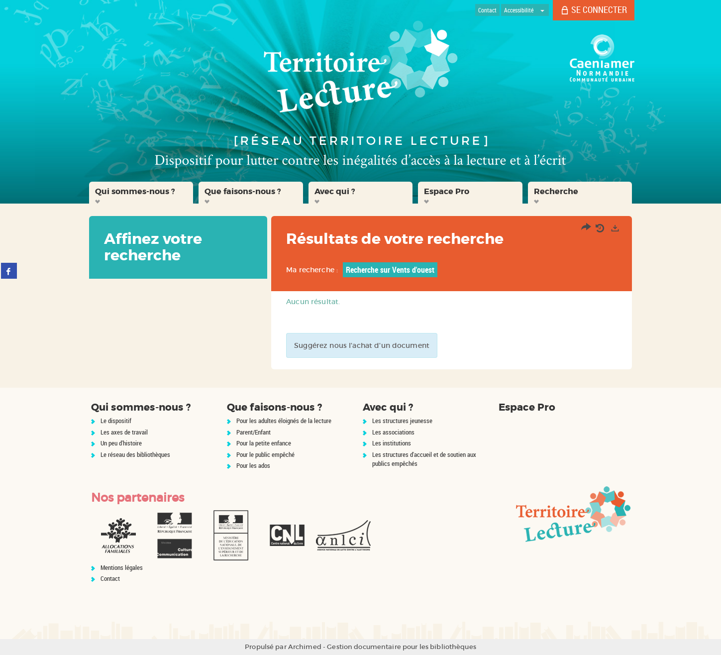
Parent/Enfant (253, 432)
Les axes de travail (124, 432)
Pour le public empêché (265, 454)
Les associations (393, 432)
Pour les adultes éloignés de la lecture (283, 420)
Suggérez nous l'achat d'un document (361, 345)
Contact (110, 578)
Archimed (304, 647)
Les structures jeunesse (402, 420)
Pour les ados (253, 465)
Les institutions (391, 442)
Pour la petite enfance (263, 442)
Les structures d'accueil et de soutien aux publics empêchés (424, 459)
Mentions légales (122, 567)
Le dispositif (116, 420)
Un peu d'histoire (121, 442)
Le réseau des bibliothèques (135, 454)
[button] (141, 193)
